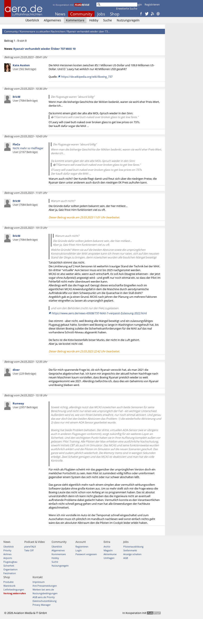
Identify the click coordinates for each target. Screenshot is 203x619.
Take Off (28, 550)
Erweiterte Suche (126, 8)
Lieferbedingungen (13, 589)
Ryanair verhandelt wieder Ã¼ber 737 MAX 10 (44, 49)
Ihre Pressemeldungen (45, 585)
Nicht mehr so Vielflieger (28, 148)
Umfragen (109, 558)
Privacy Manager (42, 604)
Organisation (10, 569)
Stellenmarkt (130, 550)
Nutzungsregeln (128, 20)
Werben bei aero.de (43, 589)
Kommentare (75, 20)
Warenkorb (9, 585)
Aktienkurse (110, 554)
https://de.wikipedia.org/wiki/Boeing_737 (86, 77)
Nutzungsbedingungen (45, 593)
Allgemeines (52, 20)
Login (138, 4)
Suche (107, 20)
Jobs (101, 14)
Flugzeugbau (10, 561)
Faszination (9, 573)
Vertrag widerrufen (14, 593)
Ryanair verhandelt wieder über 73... (88, 31)
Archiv (107, 546)
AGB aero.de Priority (44, 597)
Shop (114, 14)
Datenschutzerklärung (44, 600)
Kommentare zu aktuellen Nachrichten (42, 31)
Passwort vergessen (86, 554)
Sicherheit (8, 565)
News (60, 14)
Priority (7, 550)
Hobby (93, 20)
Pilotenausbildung (133, 546)
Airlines (7, 554)
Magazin (108, 550)
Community (81, 14)
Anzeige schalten (132, 554)
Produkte (8, 581)
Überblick (32, 20)
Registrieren (152, 4)
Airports (7, 558)
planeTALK (30, 546)
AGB (125, 558)
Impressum (39, 581)
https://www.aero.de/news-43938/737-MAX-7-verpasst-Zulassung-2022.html (99, 313)
